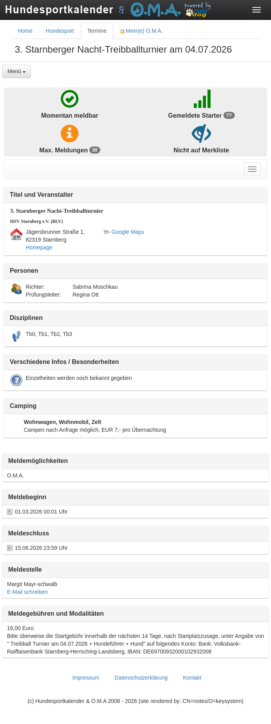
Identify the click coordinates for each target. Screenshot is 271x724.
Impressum (86, 678)
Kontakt (192, 678)
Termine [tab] (97, 31)
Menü (16, 71)
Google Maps (124, 232)
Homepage (39, 247)
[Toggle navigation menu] (256, 9)
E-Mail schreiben (27, 592)
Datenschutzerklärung (141, 678)
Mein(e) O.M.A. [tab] (141, 31)
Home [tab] (25, 31)
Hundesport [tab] (60, 31)
